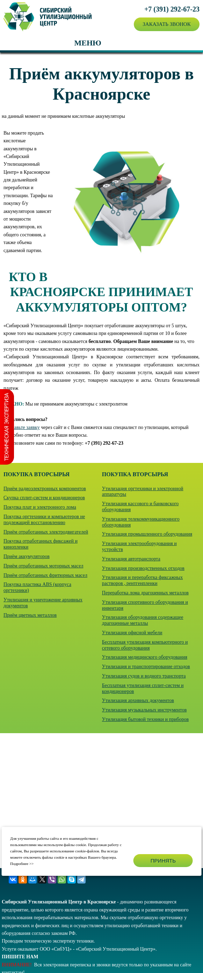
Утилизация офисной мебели (132, 632)
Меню (87, 42)
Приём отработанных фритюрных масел (45, 575)
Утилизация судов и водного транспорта (144, 676)
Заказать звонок (166, 24)
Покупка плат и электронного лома (39, 507)
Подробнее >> (22, 863)
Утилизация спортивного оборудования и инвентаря (145, 605)
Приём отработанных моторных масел (43, 565)
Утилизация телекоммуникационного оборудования (141, 522)
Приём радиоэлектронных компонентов (44, 488)
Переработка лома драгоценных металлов (145, 592)
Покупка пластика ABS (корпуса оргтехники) (37, 587)
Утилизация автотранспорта (131, 558)
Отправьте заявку (21, 427)
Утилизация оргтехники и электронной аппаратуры (142, 491)
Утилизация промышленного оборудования (147, 534)
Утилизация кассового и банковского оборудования (140, 506)
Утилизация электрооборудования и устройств (139, 546)
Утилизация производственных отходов (143, 568)
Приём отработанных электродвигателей (45, 532)
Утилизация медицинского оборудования (144, 657)
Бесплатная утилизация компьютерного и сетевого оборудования (145, 645)
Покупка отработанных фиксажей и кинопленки (40, 544)
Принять (163, 861)
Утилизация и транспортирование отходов (146, 666)
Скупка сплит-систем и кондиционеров (44, 497)
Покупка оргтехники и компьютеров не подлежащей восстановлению (44, 519)
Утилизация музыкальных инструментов (144, 710)
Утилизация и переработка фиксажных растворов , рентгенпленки (142, 580)
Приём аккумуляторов (26, 556)
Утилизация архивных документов (138, 700)
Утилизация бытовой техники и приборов (145, 719)
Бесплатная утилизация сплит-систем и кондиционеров (143, 688)
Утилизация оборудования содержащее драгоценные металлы (142, 620)
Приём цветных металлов (30, 615)
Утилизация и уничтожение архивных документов (42, 602)
